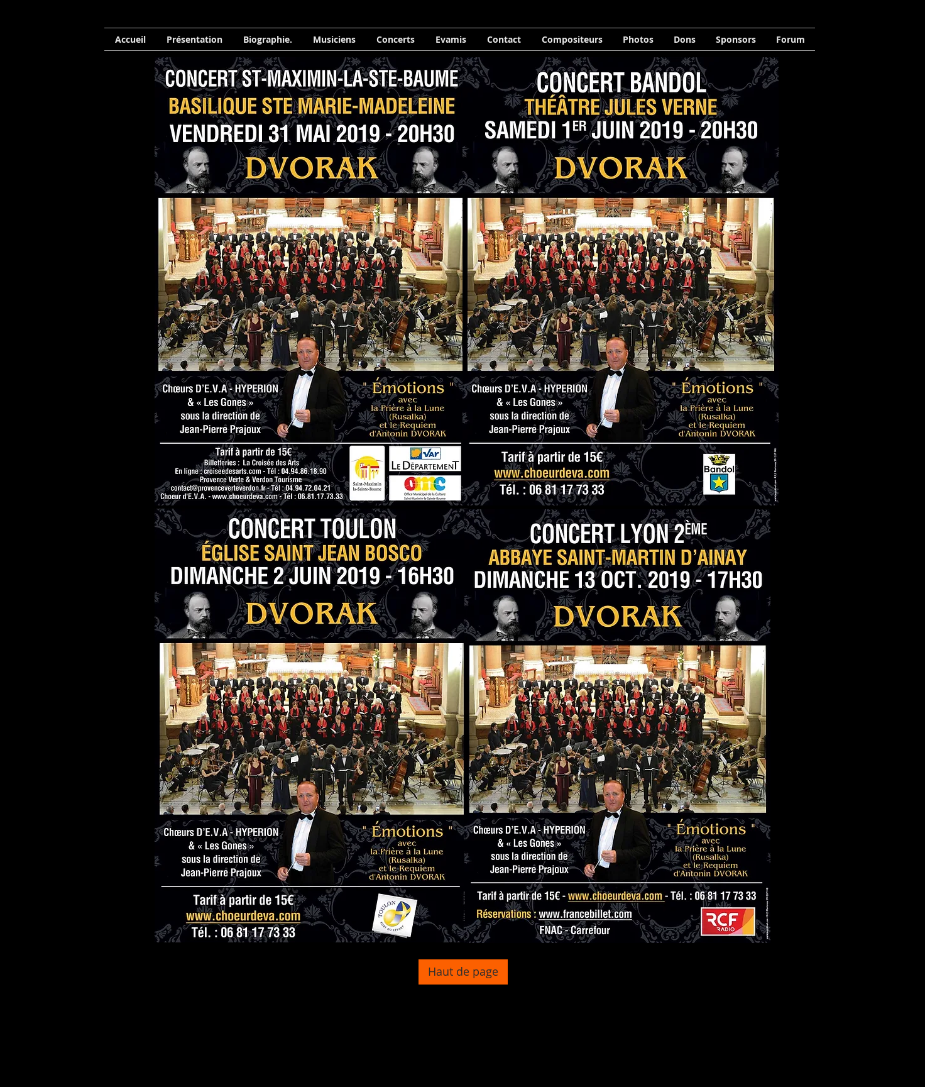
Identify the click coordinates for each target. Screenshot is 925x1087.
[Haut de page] (463, 972)
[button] (267, 39)
